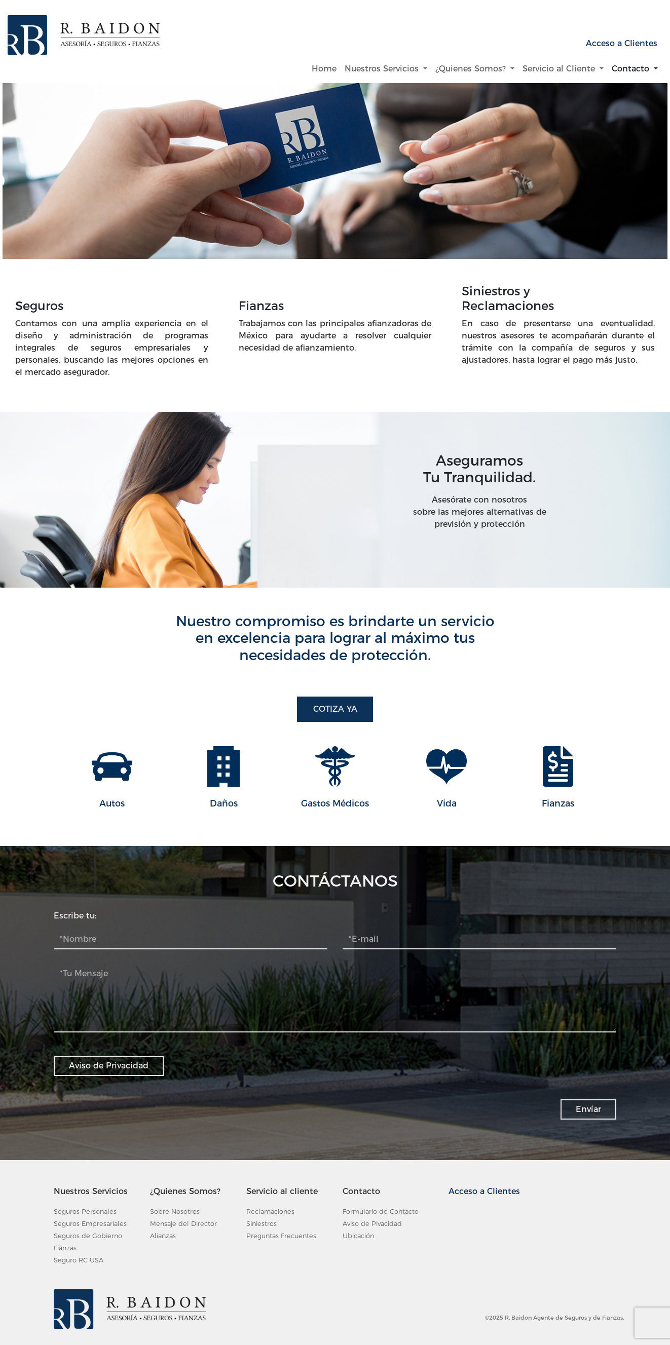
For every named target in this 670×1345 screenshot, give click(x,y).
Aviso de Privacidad (108, 1065)
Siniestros (261, 1223)
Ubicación (358, 1236)
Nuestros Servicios (383, 68)
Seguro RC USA (78, 1260)
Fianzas (65, 1248)
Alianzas (163, 1236)
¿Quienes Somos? (471, 68)
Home (326, 68)
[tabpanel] (335, 187)
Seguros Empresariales (90, 1223)
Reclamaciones (270, 1211)
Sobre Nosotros (175, 1211)
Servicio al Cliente (560, 68)
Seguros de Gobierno (88, 1236)
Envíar (588, 1109)
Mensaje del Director (183, 1223)
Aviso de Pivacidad (372, 1223)
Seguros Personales (85, 1211)
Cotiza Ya (335, 709)
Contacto (632, 68)
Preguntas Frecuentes (281, 1236)
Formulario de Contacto (381, 1211)
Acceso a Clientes (621, 43)
